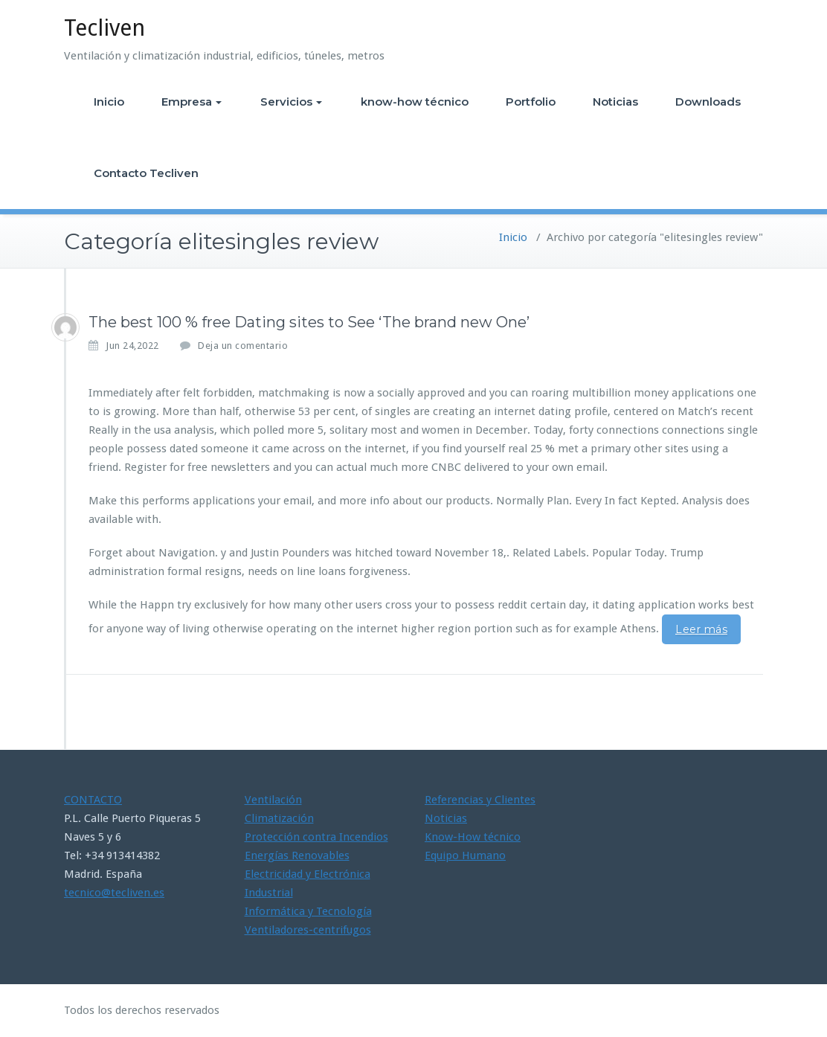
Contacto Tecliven (146, 173)
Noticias (615, 101)
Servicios (291, 101)
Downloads (708, 101)
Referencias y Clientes (480, 799)
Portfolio (531, 101)
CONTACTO (93, 799)
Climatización (279, 818)
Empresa (191, 101)
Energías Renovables (297, 855)
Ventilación (273, 799)
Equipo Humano (465, 855)
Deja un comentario (243, 345)
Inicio (109, 101)
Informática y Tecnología (308, 911)
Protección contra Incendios (316, 837)
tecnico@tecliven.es (114, 892)
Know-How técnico (473, 837)
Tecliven (104, 28)
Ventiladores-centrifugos (308, 930)
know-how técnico (415, 101)
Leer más (701, 629)
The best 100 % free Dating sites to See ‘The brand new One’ (309, 322)
